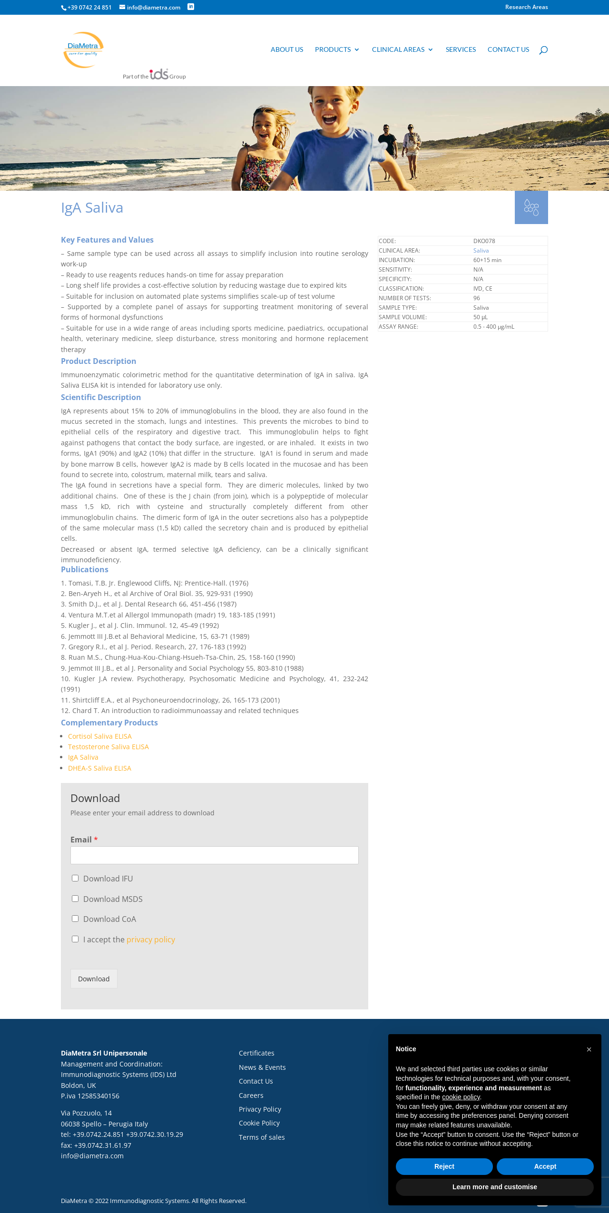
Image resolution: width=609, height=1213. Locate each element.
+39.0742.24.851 (98, 1134)
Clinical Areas (398, 50)
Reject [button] (444, 1166)
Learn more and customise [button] (494, 1187)
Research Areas (526, 7)
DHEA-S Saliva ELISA (99, 768)
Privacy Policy (260, 1109)
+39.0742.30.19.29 (154, 1134)
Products (333, 50)
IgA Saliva (83, 757)
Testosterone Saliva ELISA (108, 746)
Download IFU (108, 878)
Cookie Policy (259, 1122)
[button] (589, 1049)
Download (94, 978)
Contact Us (256, 1081)
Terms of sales (262, 1137)
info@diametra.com (92, 1155)
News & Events (262, 1067)
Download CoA (109, 919)
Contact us (508, 50)
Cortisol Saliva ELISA (100, 736)
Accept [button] (545, 1166)
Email (84, 840)
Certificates (257, 1052)
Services (461, 50)
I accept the (129, 939)
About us (287, 50)
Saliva (481, 250)
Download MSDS (113, 899)
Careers (251, 1095)
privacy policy (151, 939)
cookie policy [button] (461, 1097)
